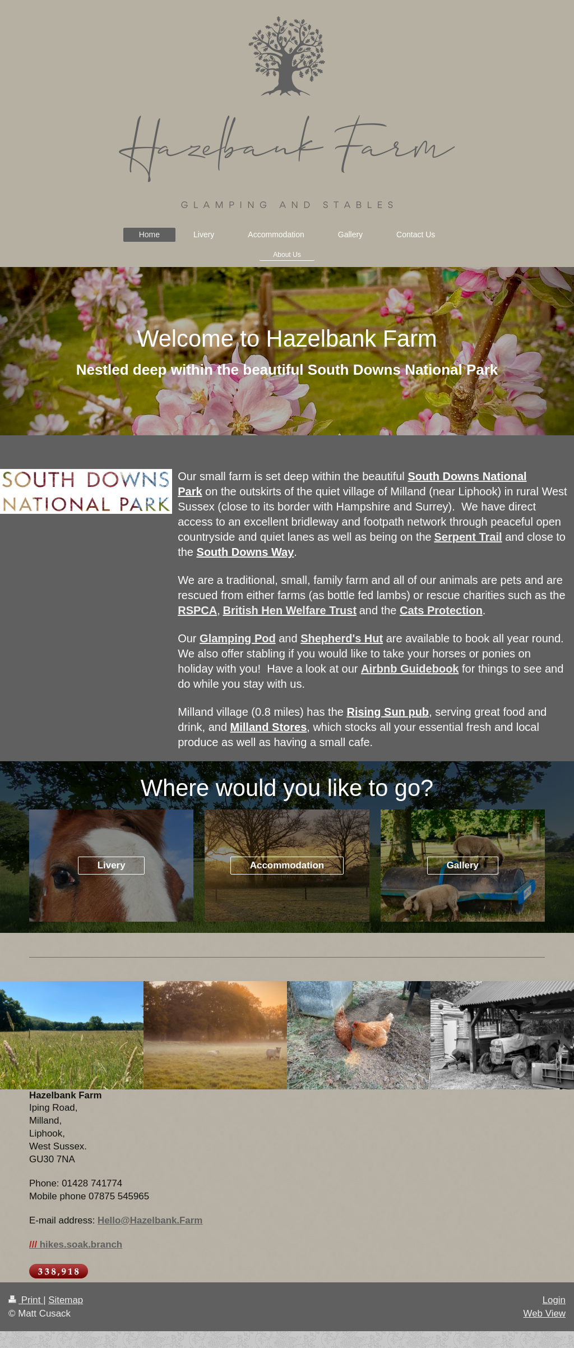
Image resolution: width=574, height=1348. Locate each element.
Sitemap (65, 1300)
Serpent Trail (468, 537)
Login (554, 1300)
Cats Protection (441, 610)
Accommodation (287, 865)
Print (25, 1300)
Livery (112, 865)
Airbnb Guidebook (410, 669)
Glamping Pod (238, 638)
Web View (545, 1313)
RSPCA (197, 610)
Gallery (463, 865)
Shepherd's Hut (341, 638)
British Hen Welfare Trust (290, 610)
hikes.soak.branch (75, 1244)
